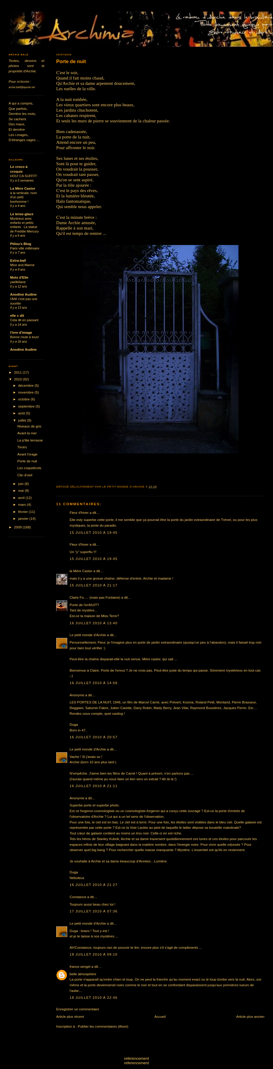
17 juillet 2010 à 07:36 (93, 911)
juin (21, 484)
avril (22, 498)
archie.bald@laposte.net (22, 87)
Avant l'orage (27, 454)
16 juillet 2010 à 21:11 (93, 786)
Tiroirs (22, 447)
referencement (136, 1058)
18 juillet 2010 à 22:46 (93, 997)
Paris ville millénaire (24, 248)
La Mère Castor (22, 188)
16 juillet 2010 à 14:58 (93, 683)
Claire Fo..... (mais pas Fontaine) (95, 597)
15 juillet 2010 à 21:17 (93, 585)
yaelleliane (18, 282)
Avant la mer (27, 433)
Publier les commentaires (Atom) (103, 1026)
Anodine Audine (23, 294)
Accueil (160, 1016)
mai (21, 490)
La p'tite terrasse (30, 440)
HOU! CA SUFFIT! (23, 176)
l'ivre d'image (21, 332)
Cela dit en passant (24, 320)
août (22, 413)
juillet (22, 420)
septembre (26, 406)
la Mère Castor (81, 571)
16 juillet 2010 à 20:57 (93, 737)
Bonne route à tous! (24, 337)
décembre (26, 385)
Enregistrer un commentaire (77, 1009)
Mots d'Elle (19, 277)
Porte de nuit (71, 61)
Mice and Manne (22, 265)
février (23, 512)
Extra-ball (18, 260)
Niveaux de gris (29, 426)
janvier (23, 518)
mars (22, 504)
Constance (78, 897)
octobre (24, 399)
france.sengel (80, 966)
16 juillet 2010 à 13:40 (93, 623)
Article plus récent (70, 1016)
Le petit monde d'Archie (88, 635)
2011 (18, 372)
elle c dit (17, 315)
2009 (18, 527)
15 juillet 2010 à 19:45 (93, 532)
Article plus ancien (250, 1016)
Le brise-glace (22, 214)
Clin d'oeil (24, 475)
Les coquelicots (29, 468)
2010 (18, 379)
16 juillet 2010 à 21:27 (93, 885)
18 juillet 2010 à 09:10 (93, 954)
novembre (26, 392)
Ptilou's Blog (20, 244)
